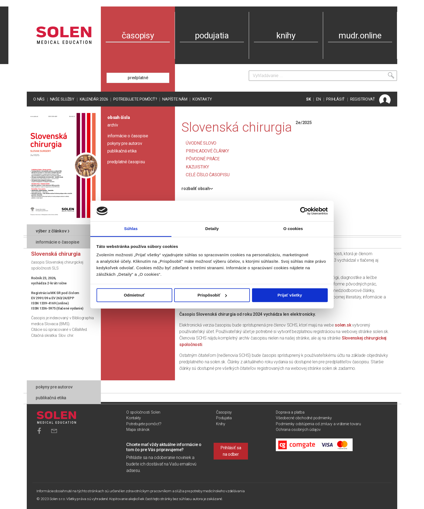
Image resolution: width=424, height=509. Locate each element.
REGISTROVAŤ (362, 99)
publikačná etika (122, 151)
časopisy (138, 35)
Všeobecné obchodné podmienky (304, 418)
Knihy (220, 424)
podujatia (212, 35)
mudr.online (360, 35)
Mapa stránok (138, 429)
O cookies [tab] (293, 229)
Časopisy (224, 412)
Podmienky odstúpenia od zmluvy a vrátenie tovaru (318, 424)
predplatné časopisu (126, 161)
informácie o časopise (127, 135)
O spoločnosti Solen (143, 412)
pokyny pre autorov (124, 143)
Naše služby (62, 99)
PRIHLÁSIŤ (335, 99)
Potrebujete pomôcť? (135, 99)
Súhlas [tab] (131, 229)
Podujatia (224, 418)
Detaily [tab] (212, 229)
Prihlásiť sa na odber (230, 451)
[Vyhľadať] (391, 75)
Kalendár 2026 (94, 99)
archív (112, 125)
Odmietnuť (134, 295)
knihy (286, 35)
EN (318, 99)
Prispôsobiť (212, 295)
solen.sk (343, 325)
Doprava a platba (290, 412)
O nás (39, 99)
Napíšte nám (174, 99)
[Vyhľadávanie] (323, 76)
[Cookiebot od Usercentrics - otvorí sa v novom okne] (304, 211)
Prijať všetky (289, 295)
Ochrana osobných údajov (298, 429)
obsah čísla (118, 117)
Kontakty (202, 99)
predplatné (138, 77)
